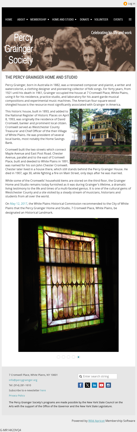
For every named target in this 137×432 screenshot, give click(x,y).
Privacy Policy (17, 395)
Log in (131, 3)
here (43, 390)
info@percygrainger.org (23, 380)
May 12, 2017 (18, 204)
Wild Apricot (96, 421)
